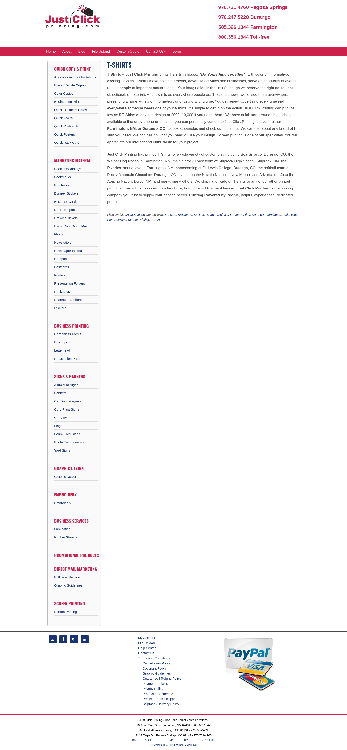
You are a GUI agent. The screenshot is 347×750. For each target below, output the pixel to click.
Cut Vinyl (60, 417)
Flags (58, 425)
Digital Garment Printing (233, 214)
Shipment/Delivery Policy (161, 704)
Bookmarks (62, 177)
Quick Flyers (63, 118)
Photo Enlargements (69, 442)
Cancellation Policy (157, 663)
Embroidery (62, 503)
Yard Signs (62, 450)
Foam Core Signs (67, 434)
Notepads (61, 258)
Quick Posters (64, 134)
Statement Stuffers (68, 299)
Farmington (273, 214)
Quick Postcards (66, 126)
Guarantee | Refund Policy (162, 678)
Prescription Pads (67, 358)
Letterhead (62, 350)
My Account (146, 637)
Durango (258, 214)
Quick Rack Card (66, 142)
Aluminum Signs (66, 384)
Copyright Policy (154, 668)
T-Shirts (156, 219)
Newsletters (62, 242)
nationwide (290, 214)
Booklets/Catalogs (67, 168)
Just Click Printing (76, 17)
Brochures (185, 214)
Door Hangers (64, 209)
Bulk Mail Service (67, 577)
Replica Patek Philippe (159, 698)
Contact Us (146, 653)
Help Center (147, 648)
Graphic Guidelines (68, 585)
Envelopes (62, 342)
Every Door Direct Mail (70, 226)
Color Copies (63, 93)
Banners (170, 214)
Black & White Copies (70, 85)
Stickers (60, 308)
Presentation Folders (69, 283)
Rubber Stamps (65, 537)
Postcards (61, 267)
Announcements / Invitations (75, 77)
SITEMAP (169, 740)
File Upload (146, 643)
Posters (60, 275)
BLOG (135, 740)
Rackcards (62, 291)
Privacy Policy (153, 688)
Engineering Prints (67, 101)
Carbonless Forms (67, 334)
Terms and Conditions (154, 658)
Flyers (58, 234)
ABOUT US (151, 740)
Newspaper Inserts (68, 250)
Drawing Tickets (66, 218)
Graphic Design (65, 476)
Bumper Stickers (66, 193)
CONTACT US (206, 740)
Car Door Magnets (67, 401)
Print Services (116, 219)
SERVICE (186, 740)
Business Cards (205, 214)
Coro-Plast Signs (66, 409)
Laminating (62, 529)
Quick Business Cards (70, 109)
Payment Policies (155, 683)
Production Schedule (158, 693)
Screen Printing (138, 219)
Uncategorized (135, 214)
